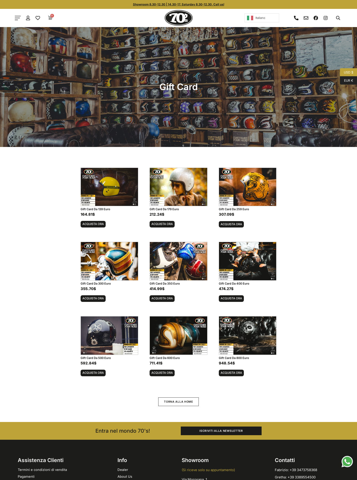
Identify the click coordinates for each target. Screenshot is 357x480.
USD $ (346, 72)
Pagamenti (26, 476)
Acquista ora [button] (93, 224)
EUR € (346, 80)
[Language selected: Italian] (262, 17)
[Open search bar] (338, 18)
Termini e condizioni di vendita (42, 469)
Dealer (122, 469)
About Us (124, 476)
